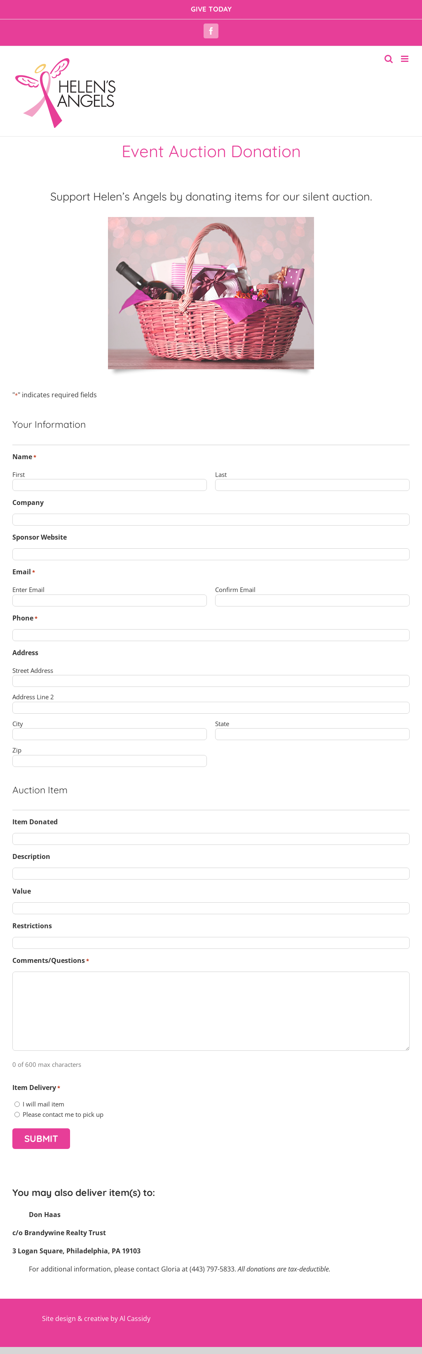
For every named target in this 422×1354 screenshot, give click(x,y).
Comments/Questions (50, 960)
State (222, 723)
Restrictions (32, 925)
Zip (16, 750)
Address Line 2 (33, 697)
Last (221, 474)
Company (28, 502)
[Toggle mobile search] (388, 58)
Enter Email (28, 589)
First (18, 474)
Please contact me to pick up (63, 1114)
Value (21, 891)
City (17, 723)
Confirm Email (235, 589)
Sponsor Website (39, 537)
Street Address (32, 670)
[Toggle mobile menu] (405, 58)
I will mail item (43, 1104)
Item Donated (35, 821)
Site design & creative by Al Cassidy (96, 1318)
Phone (25, 618)
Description (31, 856)
